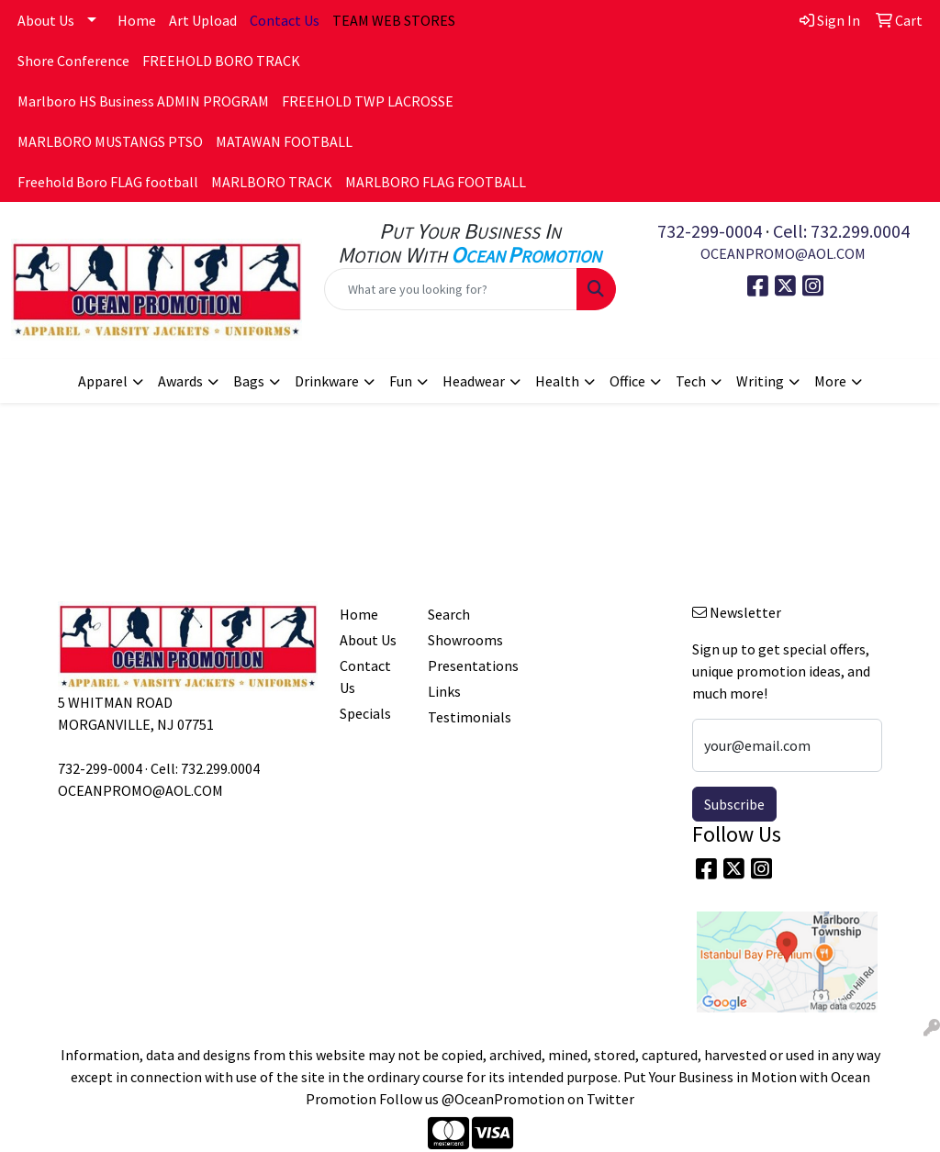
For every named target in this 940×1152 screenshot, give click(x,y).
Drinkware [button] (327, 381)
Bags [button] (248, 381)
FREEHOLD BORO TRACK (221, 60)
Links (444, 691)
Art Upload (203, 20)
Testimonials (461, 717)
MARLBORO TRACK (271, 182)
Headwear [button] (473, 381)
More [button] (830, 381)
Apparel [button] (103, 381)
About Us (45, 20)
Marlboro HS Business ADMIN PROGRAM (143, 101)
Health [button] (557, 381)
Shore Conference (73, 60)
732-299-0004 (709, 230)
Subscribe (734, 804)
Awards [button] (180, 381)
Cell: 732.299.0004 (841, 230)
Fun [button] (400, 381)
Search (449, 614)
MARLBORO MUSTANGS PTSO (110, 141)
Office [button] (627, 381)
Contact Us (365, 676)
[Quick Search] (450, 289)
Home (137, 20)
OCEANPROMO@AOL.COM (783, 253)
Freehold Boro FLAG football (107, 182)
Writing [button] (760, 381)
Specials (365, 713)
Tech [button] (691, 381)
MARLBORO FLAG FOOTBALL (435, 182)
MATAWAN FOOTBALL (284, 141)
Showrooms (461, 640)
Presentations (461, 665)
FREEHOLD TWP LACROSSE (367, 101)
